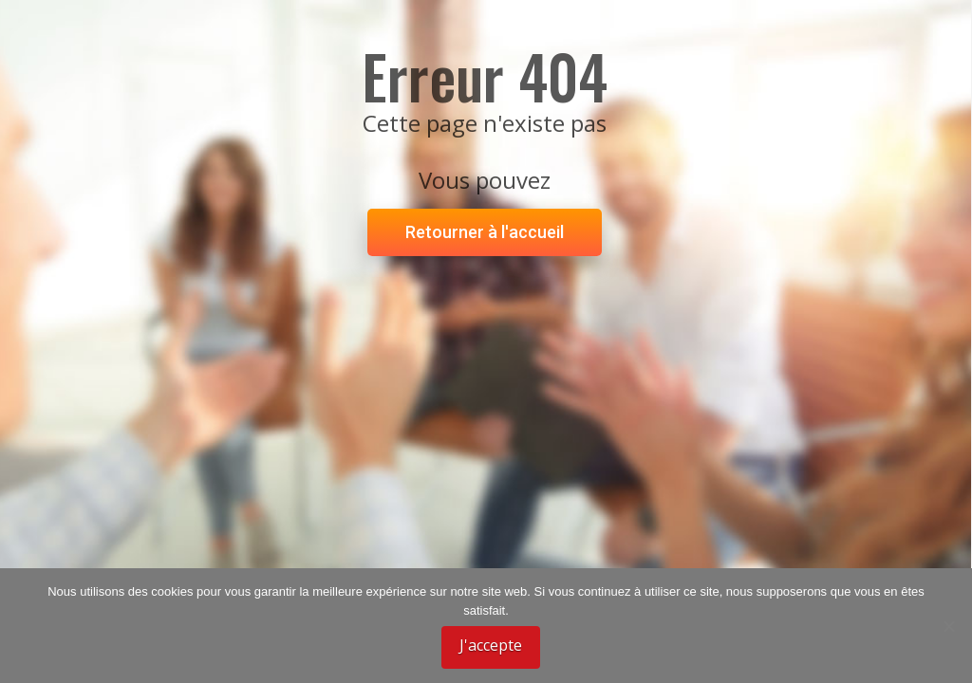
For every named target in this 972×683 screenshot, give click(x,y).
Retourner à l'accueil (484, 232)
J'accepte (490, 645)
